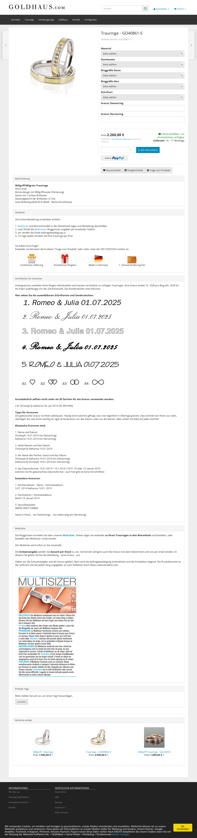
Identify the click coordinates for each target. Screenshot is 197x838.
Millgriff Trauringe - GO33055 (154, 751)
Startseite (15, 19)
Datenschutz (60, 792)
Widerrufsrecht (61, 812)
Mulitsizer (23, 226)
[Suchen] (121, 8)
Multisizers (41, 229)
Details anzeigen (121, 834)
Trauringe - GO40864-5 (98, 751)
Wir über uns (14, 792)
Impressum (60, 807)
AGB (57, 797)
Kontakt (76, 19)
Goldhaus (63, 19)
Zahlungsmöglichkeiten (19, 797)
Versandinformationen (18, 802)
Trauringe (29, 19)
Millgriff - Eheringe (43, 751)
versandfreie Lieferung (120, 139)
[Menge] (118, 150)
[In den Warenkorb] (148, 150)
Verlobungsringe (46, 19)
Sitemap (58, 802)
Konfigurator (91, 19)
